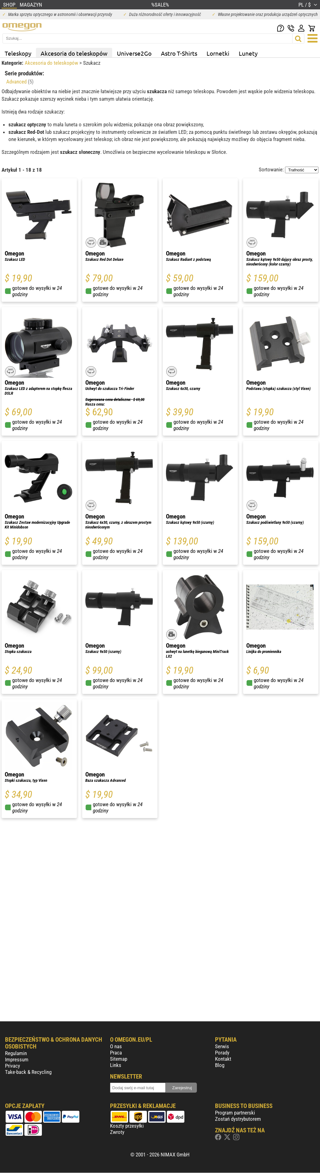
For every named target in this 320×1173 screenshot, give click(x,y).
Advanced (19, 81)
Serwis (222, 1046)
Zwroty (117, 1132)
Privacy (12, 1066)
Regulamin (16, 1053)
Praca (116, 1052)
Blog (219, 1065)
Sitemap (118, 1059)
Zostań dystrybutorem (238, 1119)
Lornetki (218, 53)
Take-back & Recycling (28, 1072)
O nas (116, 1046)
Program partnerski (235, 1113)
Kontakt (223, 1059)
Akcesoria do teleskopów (74, 53)
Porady (222, 1052)
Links (115, 1065)
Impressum (16, 1059)
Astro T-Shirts (179, 53)
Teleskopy (18, 53)
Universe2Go (134, 53)
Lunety (248, 53)
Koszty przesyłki (127, 1126)
